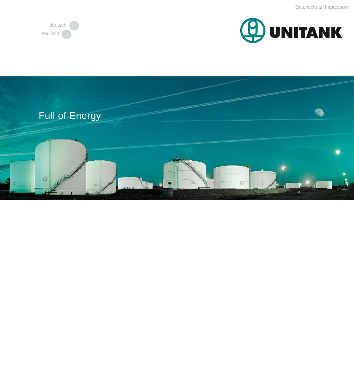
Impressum (336, 7)
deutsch (57, 25)
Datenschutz (309, 7)
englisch (50, 33)
